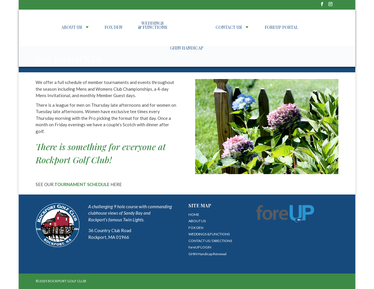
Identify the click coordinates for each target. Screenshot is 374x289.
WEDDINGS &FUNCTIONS (209, 234)
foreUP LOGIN (199, 247)
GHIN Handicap (186, 48)
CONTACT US (229, 27)
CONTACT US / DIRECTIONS (210, 241)
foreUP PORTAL (281, 27)
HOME (193, 214)
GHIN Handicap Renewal (207, 254)
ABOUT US (71, 27)
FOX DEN (113, 27)
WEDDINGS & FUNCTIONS (152, 25)
